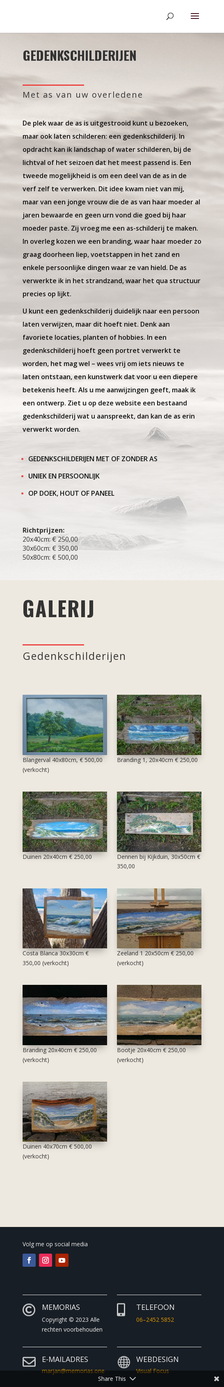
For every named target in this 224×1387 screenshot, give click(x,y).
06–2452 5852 (155, 1319)
